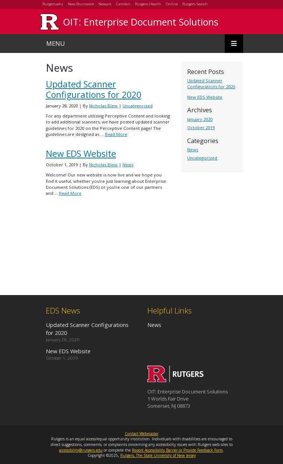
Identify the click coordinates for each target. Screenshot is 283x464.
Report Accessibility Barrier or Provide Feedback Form (177, 450)
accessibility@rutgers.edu (81, 450)
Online (172, 4)
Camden (123, 4)
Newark (104, 4)
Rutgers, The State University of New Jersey (158, 455)
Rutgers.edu (52, 4)
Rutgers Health (148, 4)
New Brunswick (81, 4)
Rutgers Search (195, 4)
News (192, 149)
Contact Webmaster (142, 433)
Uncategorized (202, 158)
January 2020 (199, 119)
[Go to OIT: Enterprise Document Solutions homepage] (175, 380)
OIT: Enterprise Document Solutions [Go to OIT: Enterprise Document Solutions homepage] (140, 22)
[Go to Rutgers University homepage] (49, 21)
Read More (116, 134)
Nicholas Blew (104, 105)
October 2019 (201, 127)
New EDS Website (204, 97)
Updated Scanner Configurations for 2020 (211, 83)
